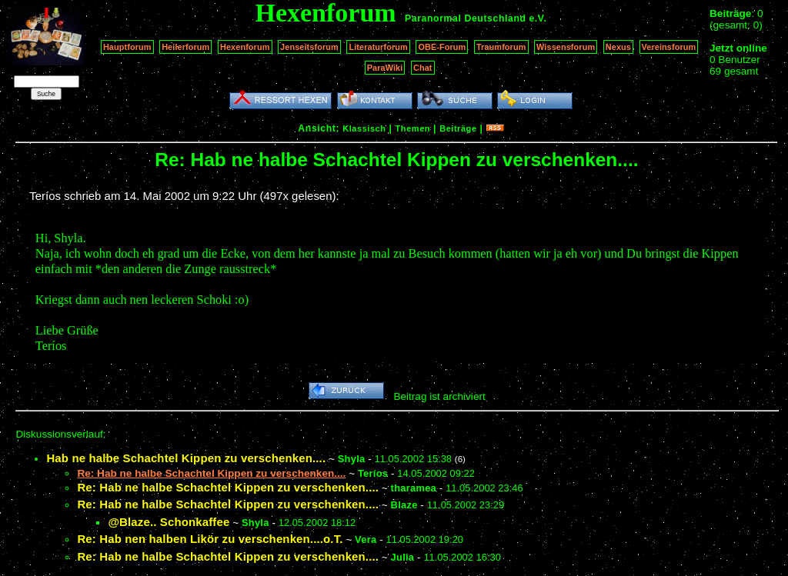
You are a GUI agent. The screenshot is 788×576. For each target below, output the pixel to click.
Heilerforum (185, 47)
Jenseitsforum (309, 47)
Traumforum (501, 47)
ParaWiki (385, 67)
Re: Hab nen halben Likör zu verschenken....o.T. (209, 538)
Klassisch (364, 128)
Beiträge (457, 128)
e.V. (537, 18)
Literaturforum (378, 47)
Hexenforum (245, 47)
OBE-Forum (442, 47)
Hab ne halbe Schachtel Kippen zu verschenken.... (186, 457)
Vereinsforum (669, 47)
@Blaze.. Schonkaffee (168, 521)
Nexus (618, 47)
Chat (422, 67)
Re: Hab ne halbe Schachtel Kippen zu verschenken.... (228, 487)
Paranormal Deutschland (465, 18)
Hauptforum (127, 47)
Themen (413, 128)
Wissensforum (565, 47)
